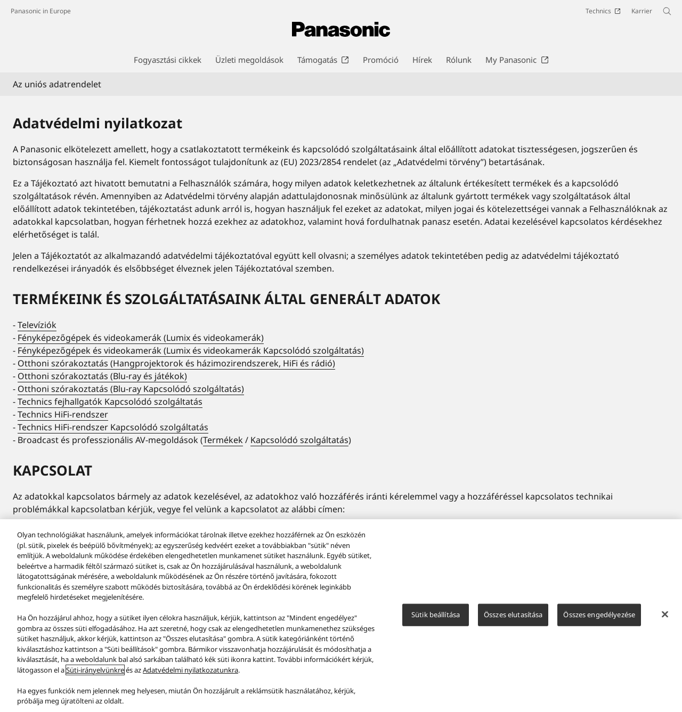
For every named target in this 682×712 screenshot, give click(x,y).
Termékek (223, 440)
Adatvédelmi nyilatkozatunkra (190, 670)
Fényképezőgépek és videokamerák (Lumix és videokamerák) (141, 337)
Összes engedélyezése (599, 614)
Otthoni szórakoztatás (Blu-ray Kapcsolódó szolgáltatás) (131, 389)
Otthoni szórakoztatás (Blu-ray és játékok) (102, 376)
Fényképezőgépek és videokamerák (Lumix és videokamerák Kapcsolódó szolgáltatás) (191, 350)
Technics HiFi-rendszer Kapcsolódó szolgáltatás (113, 427)
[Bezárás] (665, 614)
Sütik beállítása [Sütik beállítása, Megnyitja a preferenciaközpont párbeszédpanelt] (435, 614)
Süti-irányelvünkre (95, 670)
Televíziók (37, 325)
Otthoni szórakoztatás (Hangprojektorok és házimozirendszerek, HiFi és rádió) (176, 363)
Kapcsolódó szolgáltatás (299, 440)
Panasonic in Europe (41, 10)
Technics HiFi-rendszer (63, 414)
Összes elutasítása (513, 614)
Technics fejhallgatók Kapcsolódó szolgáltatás (110, 401)
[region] (341, 615)
